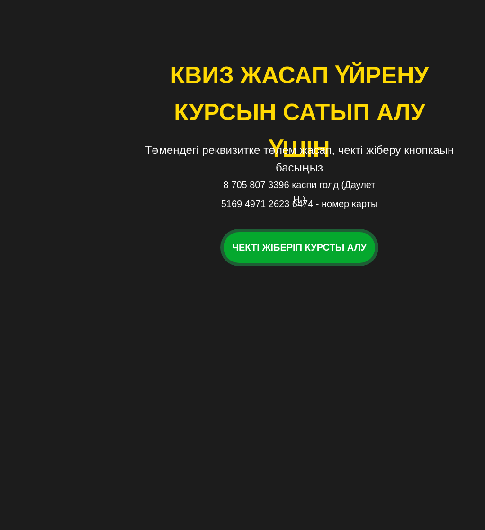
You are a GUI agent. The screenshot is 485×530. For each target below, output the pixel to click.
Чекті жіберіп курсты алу (299, 247)
